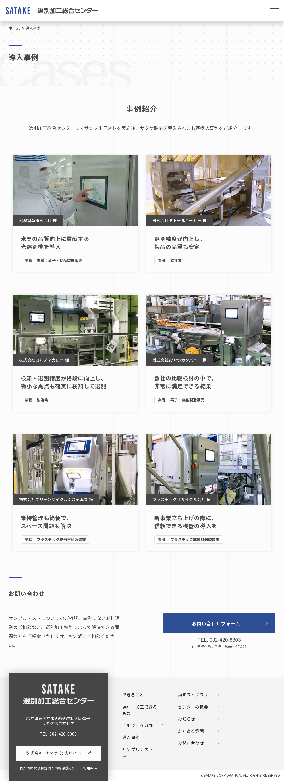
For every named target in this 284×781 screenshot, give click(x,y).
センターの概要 (193, 707)
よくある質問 (191, 731)
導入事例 (131, 737)
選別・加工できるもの (139, 710)
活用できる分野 (137, 725)
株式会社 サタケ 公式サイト (53, 753)
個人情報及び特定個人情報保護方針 (47, 767)
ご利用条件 (88, 767)
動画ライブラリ (193, 695)
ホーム (14, 28)
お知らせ (186, 719)
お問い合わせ (191, 743)
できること (133, 695)
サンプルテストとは (139, 752)
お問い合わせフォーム (216, 623)
